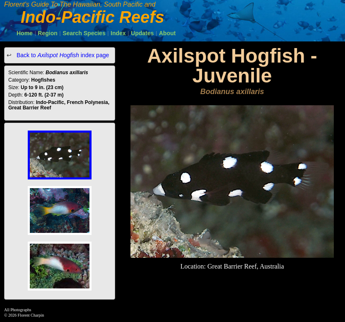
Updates (142, 33)
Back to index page (62, 55)
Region (47, 33)
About (167, 33)
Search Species (84, 33)
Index (118, 33)
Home (25, 33)
